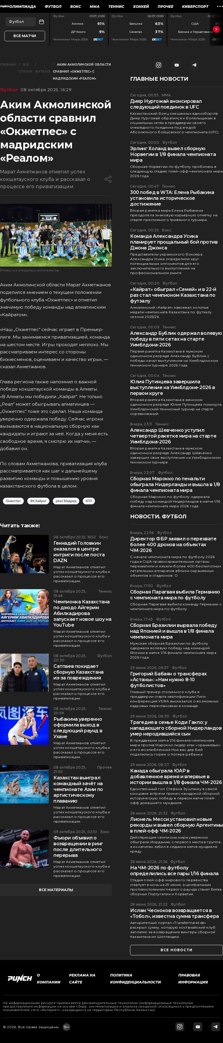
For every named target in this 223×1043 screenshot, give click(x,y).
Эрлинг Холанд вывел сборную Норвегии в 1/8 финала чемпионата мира (173, 154)
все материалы (56, 890)
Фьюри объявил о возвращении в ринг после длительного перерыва (78, 846)
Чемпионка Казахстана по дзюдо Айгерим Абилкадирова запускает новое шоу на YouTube (82, 613)
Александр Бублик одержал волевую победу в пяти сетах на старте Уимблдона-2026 (176, 339)
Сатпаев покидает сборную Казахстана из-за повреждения (78, 672)
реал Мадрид (66, 501)
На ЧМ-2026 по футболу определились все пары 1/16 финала (174, 870)
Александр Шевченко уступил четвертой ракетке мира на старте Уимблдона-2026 (173, 436)
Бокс (75, 6)
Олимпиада (22, 6)
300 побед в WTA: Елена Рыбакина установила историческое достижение (172, 198)
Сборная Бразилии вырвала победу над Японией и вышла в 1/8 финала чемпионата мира (173, 631)
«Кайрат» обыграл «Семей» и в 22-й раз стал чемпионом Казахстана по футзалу (173, 295)
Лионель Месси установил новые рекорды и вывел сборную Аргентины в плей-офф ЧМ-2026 (176, 825)
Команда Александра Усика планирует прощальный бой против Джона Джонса (174, 242)
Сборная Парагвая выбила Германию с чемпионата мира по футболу (175, 594)
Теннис (116, 6)
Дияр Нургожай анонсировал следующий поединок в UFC (166, 104)
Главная (8, 64)
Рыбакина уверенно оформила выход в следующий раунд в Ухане (77, 727)
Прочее (165, 6)
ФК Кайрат (38, 501)
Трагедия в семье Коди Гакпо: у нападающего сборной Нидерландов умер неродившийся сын (176, 728)
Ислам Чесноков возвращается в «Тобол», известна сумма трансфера (174, 913)
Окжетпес (13, 501)
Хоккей (141, 6)
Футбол (53, 6)
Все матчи (24, 36)
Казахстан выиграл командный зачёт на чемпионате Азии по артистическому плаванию (78, 789)
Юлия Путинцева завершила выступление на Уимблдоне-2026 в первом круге (172, 387)
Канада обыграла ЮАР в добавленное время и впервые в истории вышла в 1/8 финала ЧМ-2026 (176, 776)
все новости (177, 950)
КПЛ (89, 501)
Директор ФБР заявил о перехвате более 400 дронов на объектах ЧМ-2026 (173, 544)
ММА (95, 6)
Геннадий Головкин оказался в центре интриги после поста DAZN (79, 551)
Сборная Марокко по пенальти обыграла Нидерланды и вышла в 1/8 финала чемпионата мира (175, 484)
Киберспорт (195, 6)
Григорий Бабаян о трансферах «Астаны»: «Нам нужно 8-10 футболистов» (168, 679)
